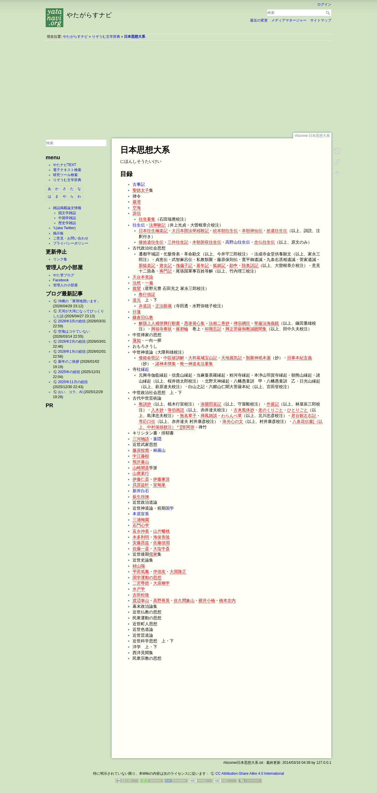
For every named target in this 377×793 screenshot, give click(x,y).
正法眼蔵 (163, 305)
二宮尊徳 (141, 583)
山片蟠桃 (161, 531)
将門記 (165, 271)
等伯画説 (176, 410)
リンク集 (60, 259)
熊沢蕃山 (141, 461)
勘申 (233, 265)
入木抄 (157, 410)
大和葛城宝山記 (202, 357)
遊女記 (165, 265)
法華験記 (157, 225)
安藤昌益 (141, 542)
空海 (137, 207)
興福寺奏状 (161, 328)
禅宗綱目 (242, 323)
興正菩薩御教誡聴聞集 (246, 328)
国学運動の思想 (147, 577)
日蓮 (137, 311)
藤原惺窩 (141, 450)
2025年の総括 (69, 372)
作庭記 (273, 404)
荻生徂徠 (141, 496)
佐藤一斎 (141, 548)
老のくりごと (270, 410)
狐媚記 (219, 265)
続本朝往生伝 (225, 230)
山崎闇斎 (141, 467)
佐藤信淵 (161, 542)
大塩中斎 (161, 548)
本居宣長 (141, 513)
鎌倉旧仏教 (143, 317)
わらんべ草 (231, 415)
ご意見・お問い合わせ (70, 238)
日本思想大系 (134, 37)
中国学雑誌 (67, 218)
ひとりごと (297, 410)
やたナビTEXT (64, 165)
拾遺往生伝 (277, 230)
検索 (328, 13)
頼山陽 (139, 566)
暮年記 (202, 265)
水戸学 (139, 589)
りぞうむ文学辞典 (106, 37)
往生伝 (139, 225)
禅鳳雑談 (209, 415)
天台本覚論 (143, 277)
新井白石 (141, 490)
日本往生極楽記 (153, 230)
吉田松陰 (141, 594)
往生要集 (147, 219)
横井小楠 (207, 600)
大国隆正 (178, 571)
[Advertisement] (188, 86)
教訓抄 (145, 404)
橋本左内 (227, 600)
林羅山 (159, 450)
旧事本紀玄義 (299, 357)
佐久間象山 (184, 600)
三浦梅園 (141, 519)
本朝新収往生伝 (206, 242)
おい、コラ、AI (70, 392)
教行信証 (147, 294)
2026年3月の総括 (72, 321)
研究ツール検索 (65, 175)
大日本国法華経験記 (190, 230)
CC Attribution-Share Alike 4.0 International (249, 773)
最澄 (137, 201)
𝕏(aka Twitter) (64, 228)
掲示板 (58, 233)
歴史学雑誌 (67, 223)
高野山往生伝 (237, 242)
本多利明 (141, 537)
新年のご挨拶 (68, 361)
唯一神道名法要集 (196, 363)
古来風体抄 (244, 410)
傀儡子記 (184, 265)
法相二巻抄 (219, 323)
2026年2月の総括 (72, 341)
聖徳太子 (141, 190)
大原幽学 (161, 583)
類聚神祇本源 (258, 357)
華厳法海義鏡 (266, 323)
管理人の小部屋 (65, 285)
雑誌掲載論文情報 (67, 208)
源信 (137, 213)
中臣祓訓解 (173, 357)
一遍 (149, 282)
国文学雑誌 (67, 213)
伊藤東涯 (161, 479)
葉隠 (157, 438)
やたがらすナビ (75, 37)
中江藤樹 (141, 456)
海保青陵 (161, 537)
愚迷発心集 (194, 323)
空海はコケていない (74, 331)
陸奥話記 (250, 265)
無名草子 (188, 415)
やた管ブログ (63, 275)
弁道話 (145, 305)
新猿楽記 (147, 265)
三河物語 (141, 438)
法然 (137, 282)
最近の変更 (259, 20)
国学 (170, 508)
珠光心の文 (232, 421)
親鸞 (137, 288)
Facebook (61, 280)
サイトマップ (320, 20)
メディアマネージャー (289, 20)
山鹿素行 (141, 473)
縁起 (145, 369)
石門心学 (141, 525)
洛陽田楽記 (211, 404)
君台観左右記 (303, 415)
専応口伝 (147, 421)
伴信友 (159, 571)
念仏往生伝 (264, 242)
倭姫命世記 (149, 357)
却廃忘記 (213, 328)
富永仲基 (141, 531)
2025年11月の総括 (73, 382)
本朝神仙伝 (252, 230)
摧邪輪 (182, 328)
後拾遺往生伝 (151, 242)
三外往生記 (178, 242)
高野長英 (161, 600)
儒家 (153, 554)
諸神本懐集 (165, 363)
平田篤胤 (141, 571)
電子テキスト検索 (67, 170)
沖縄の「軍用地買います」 (79, 301)
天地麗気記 (231, 357)
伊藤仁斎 (141, 479)
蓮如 (137, 340)
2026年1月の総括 (72, 351)
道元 (137, 300)
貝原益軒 (141, 484)
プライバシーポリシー (70, 243)
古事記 (139, 184)
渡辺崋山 (141, 600)
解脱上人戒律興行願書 (159, 323)
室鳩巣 (159, 484)
